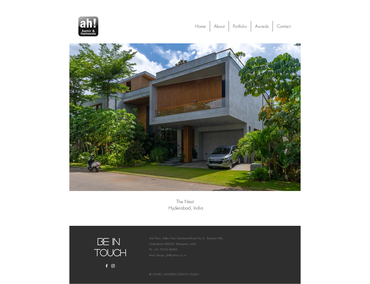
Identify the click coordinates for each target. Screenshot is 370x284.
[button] (185, 117)
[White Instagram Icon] (113, 266)
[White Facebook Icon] (106, 266)
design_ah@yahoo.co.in (171, 255)
